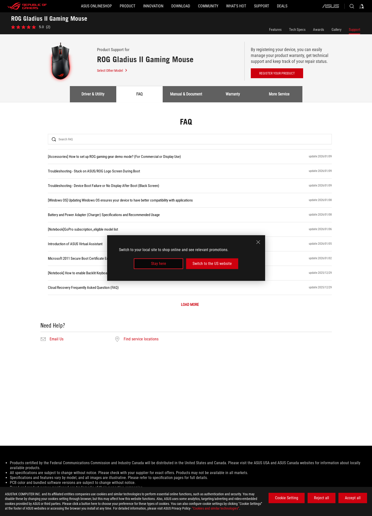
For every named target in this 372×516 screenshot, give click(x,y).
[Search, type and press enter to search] (352, 6)
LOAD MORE (190, 305)
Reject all (321, 498)
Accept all (353, 498)
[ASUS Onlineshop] (96, 6)
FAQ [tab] (139, 94)
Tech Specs (297, 29)
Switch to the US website (212, 263)
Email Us (56, 339)
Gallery (336, 29)
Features (275, 29)
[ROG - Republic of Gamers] (27, 6)
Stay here (158, 263)
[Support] (261, 6)
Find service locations (141, 339)
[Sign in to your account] (362, 6)
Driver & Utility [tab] (92, 94)
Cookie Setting (286, 498)
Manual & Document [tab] (186, 94)
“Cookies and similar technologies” (215, 508)
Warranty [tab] (233, 94)
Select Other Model (112, 71)
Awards (318, 29)
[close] (258, 242)
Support (354, 29)
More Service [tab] (279, 94)
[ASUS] (330, 6)
